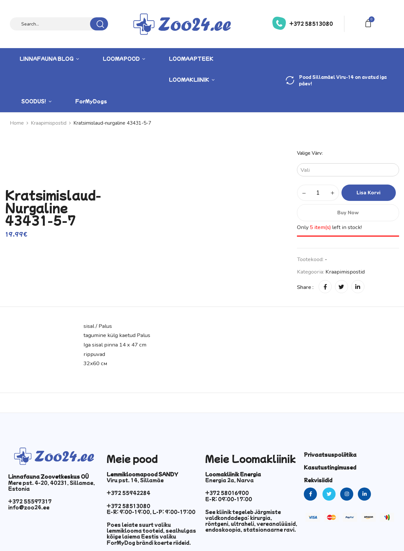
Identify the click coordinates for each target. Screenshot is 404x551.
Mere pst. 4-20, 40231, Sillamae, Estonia (51, 485)
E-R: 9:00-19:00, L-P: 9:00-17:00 (151, 511)
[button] (369, 23)
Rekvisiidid (318, 480)
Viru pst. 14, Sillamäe (135, 480)
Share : (305, 287)
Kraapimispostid (345, 272)
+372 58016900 (227, 492)
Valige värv (309, 153)
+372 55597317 (30, 501)
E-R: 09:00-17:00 (228, 499)
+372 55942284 (128, 492)
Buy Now (348, 212)
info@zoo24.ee (28, 507)
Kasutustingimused (330, 467)
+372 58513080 (311, 23)
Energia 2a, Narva (229, 480)
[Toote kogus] (318, 192)
